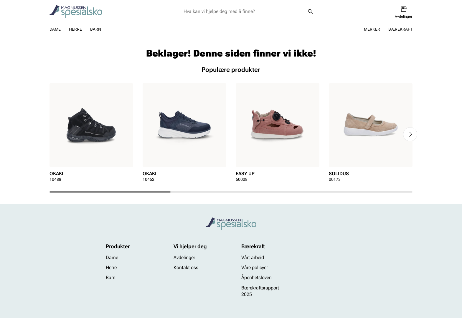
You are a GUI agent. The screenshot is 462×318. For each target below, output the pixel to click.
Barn (95, 29)
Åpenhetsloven (256, 278)
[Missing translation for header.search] (310, 11)
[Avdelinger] (403, 12)
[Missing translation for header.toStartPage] (76, 11)
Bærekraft (400, 29)
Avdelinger (184, 257)
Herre (75, 29)
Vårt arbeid (252, 257)
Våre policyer (254, 267)
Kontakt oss (186, 267)
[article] (91, 134)
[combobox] (244, 11)
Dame (55, 29)
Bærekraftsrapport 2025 (260, 291)
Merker (372, 29)
